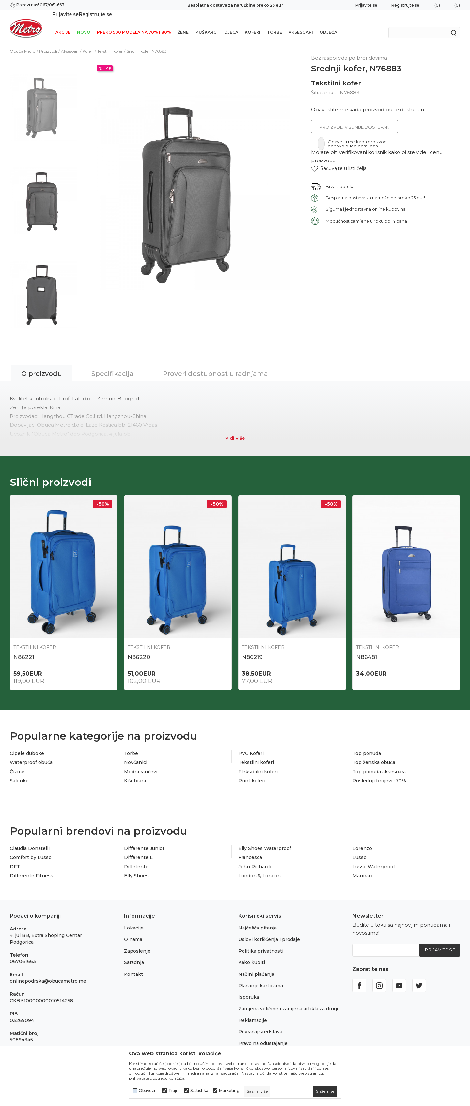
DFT (15, 860)
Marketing (229, 1091)
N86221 (23, 648)
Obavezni (148, 1091)
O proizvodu (41, 365)
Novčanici (135, 756)
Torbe (274, 23)
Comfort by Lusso (31, 851)
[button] (339, 160)
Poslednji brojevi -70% (379, 774)
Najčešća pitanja (257, 921)
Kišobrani (135, 774)
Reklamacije (252, 1013)
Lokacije (134, 921)
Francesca (250, 851)
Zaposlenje (137, 944)
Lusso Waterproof (373, 860)
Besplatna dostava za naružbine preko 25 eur (235, 5)
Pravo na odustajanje (263, 1036)
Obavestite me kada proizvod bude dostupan (367, 101)
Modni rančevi (140, 765)
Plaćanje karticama (260, 979)
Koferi (252, 23)
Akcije (62, 23)
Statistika (199, 1091)
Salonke (19, 774)
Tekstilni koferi (256, 756)
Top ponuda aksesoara (379, 765)
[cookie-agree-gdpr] (325, 1091)
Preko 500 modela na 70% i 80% (134, 23)
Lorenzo (362, 842)
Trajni (174, 1091)
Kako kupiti (251, 956)
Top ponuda (366, 747)
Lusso (359, 851)
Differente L (138, 851)
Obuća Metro (22, 42)
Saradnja (134, 956)
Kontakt (133, 967)
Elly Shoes (136, 869)
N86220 (139, 648)
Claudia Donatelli (30, 842)
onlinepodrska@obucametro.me (48, 974)
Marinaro (363, 869)
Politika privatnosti (260, 944)
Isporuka (248, 990)
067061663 (23, 955)
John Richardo (255, 860)
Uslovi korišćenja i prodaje (269, 933)
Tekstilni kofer (110, 42)
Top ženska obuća (373, 756)
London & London (259, 869)
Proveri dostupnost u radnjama (215, 365)
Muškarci (206, 23)
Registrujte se (405, 5)
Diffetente (136, 860)
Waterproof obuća (31, 756)
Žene (183, 23)
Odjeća (328, 23)
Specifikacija (112, 365)
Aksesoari (301, 23)
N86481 (366, 648)
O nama (133, 933)
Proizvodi (48, 42)
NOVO (83, 23)
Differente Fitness (31, 869)
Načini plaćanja (256, 967)
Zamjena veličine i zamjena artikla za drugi (288, 1002)
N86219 (252, 648)
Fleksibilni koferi (258, 765)
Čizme (17, 765)
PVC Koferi (251, 747)
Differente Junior (144, 842)
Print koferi (251, 774)
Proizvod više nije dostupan (354, 118)
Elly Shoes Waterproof (264, 842)
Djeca (231, 23)
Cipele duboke (27, 747)
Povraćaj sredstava (260, 1025)
